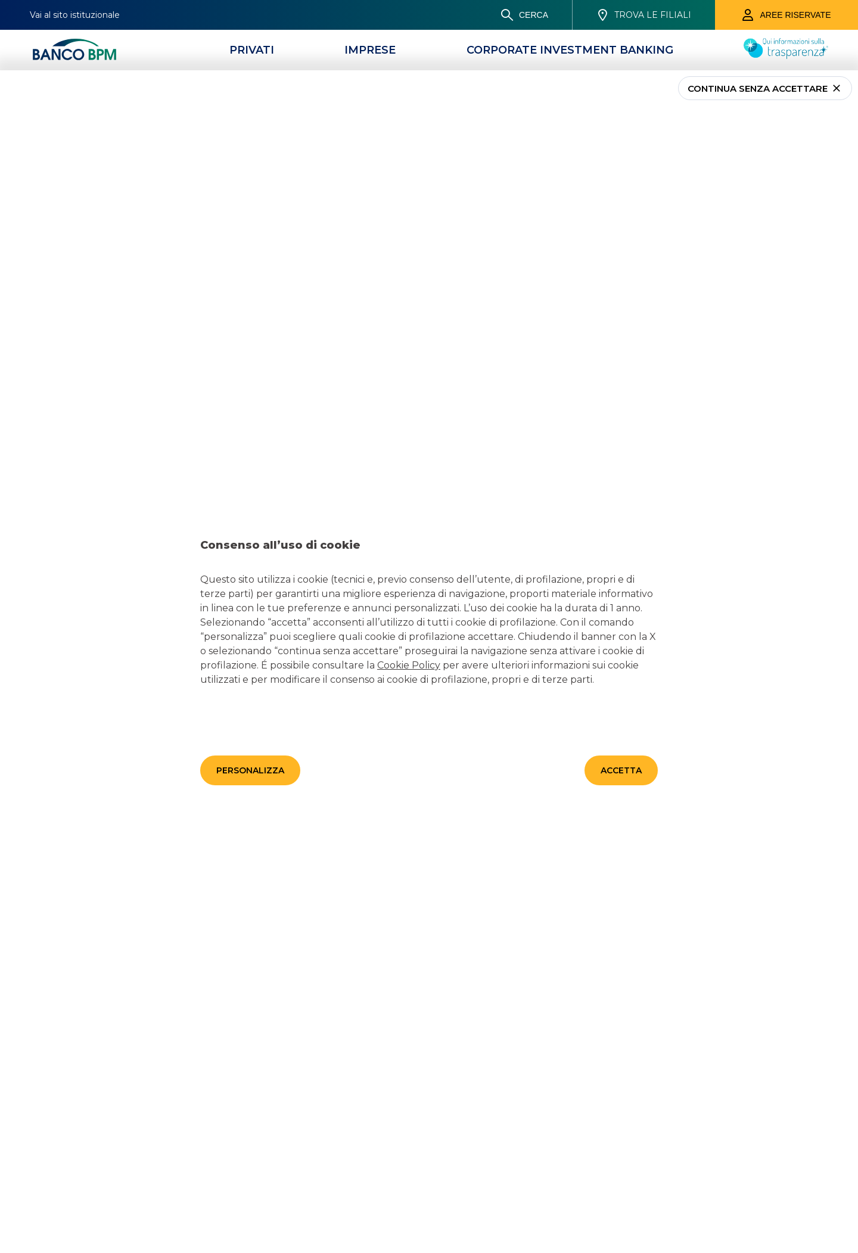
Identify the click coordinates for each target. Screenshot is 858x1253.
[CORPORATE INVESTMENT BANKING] (570, 50)
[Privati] (251, 50)
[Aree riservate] (786, 15)
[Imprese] (370, 50)
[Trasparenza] (786, 55)
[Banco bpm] (74, 50)
